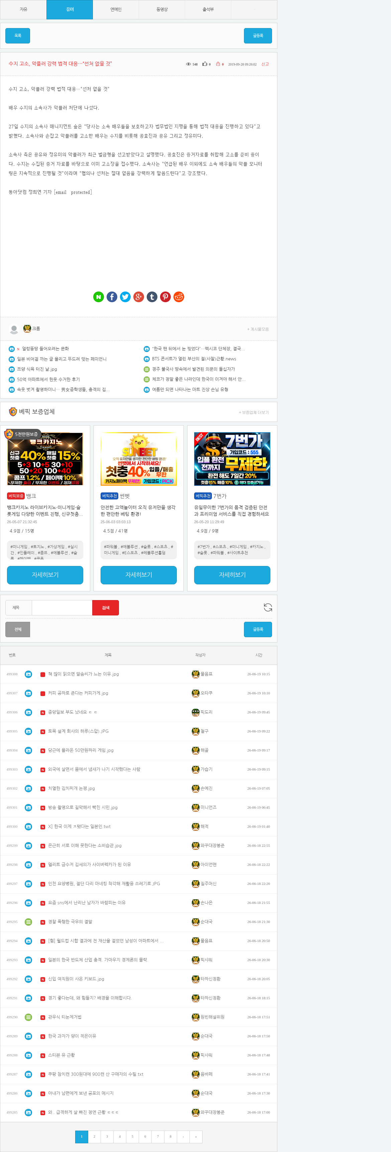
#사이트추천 (237, 553)
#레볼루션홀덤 (153, 553)
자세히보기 (45, 575)
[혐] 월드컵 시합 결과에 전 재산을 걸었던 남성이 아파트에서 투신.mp (106, 941)
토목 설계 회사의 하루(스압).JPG (78, 731)
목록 (17, 36)
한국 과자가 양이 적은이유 (72, 1036)
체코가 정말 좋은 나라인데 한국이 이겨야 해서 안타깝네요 (199, 379)
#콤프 (42, 553)
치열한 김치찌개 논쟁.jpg (71, 788)
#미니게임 (18, 547)
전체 (17, 629)
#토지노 (37, 547)
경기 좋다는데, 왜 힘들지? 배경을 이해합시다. (90, 998)
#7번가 (204, 547)
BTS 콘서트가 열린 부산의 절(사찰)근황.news (194, 359)
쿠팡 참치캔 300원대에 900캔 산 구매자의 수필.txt (95, 1074)
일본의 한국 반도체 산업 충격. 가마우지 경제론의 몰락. (98, 960)
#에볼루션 (59, 553)
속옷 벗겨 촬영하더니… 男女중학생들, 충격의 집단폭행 (64, 389)
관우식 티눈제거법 (65, 1017)
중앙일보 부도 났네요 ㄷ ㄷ (73, 712)
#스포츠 (160, 547)
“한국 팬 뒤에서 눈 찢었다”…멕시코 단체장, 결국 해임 (199, 349)
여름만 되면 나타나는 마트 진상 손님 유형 (190, 389)
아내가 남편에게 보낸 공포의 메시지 (81, 1093)
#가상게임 (55, 547)
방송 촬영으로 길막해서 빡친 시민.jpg (83, 807)
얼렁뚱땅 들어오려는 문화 (45, 349)
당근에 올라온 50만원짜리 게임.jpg (81, 750)
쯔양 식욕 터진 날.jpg (37, 369)
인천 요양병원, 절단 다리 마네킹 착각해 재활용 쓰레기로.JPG (104, 884)
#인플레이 (25, 553)
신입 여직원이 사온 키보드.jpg (76, 979)
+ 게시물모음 (258, 329)
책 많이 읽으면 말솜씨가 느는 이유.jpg (83, 674)
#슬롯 (146, 547)
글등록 (258, 36)
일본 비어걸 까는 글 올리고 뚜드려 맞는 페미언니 (62, 359)
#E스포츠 (130, 553)
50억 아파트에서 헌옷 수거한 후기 (48, 379)
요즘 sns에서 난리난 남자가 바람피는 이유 (87, 903)
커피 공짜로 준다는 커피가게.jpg (78, 693)
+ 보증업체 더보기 (254, 412)
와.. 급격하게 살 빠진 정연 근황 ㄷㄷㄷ (83, 1112)
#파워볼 (110, 547)
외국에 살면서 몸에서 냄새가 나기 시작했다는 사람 (94, 769)
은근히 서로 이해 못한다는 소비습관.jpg (85, 845)
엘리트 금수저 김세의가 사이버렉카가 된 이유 (89, 864)
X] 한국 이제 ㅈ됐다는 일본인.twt (79, 826)
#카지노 (256, 547)
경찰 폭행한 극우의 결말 (70, 922)
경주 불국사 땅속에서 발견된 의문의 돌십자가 (193, 369)
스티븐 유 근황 (61, 1055)
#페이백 (24, 559)
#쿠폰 (39, 559)
